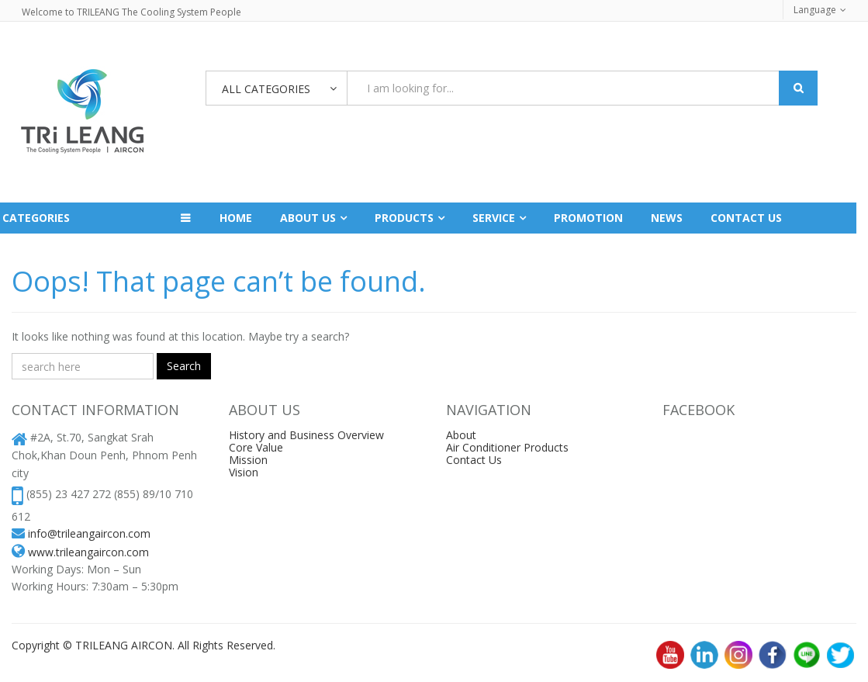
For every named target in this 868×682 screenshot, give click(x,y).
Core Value (256, 447)
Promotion (588, 217)
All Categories (266, 88)
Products (404, 217)
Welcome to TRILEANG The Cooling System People (131, 12)
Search (184, 365)
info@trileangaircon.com (89, 533)
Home (236, 217)
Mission (248, 459)
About (461, 435)
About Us (308, 217)
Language (815, 9)
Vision (243, 472)
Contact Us (474, 459)
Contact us (746, 217)
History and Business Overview (306, 435)
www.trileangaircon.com (88, 552)
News (667, 217)
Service (493, 217)
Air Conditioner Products (507, 447)
